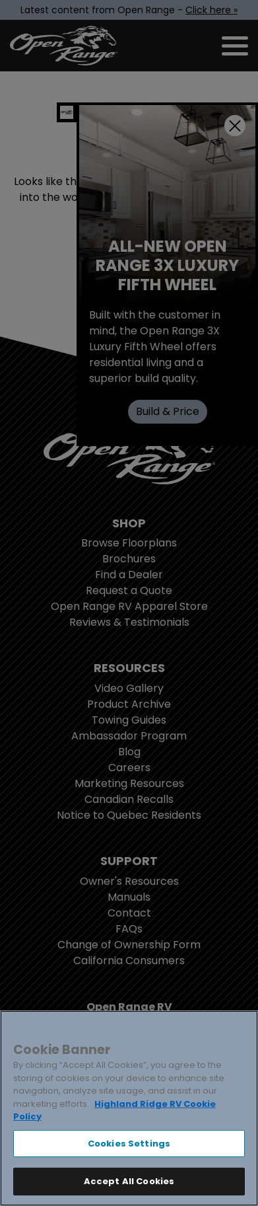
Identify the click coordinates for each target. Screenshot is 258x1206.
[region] (129, 1108)
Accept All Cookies (129, 1181)
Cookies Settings (129, 1143)
